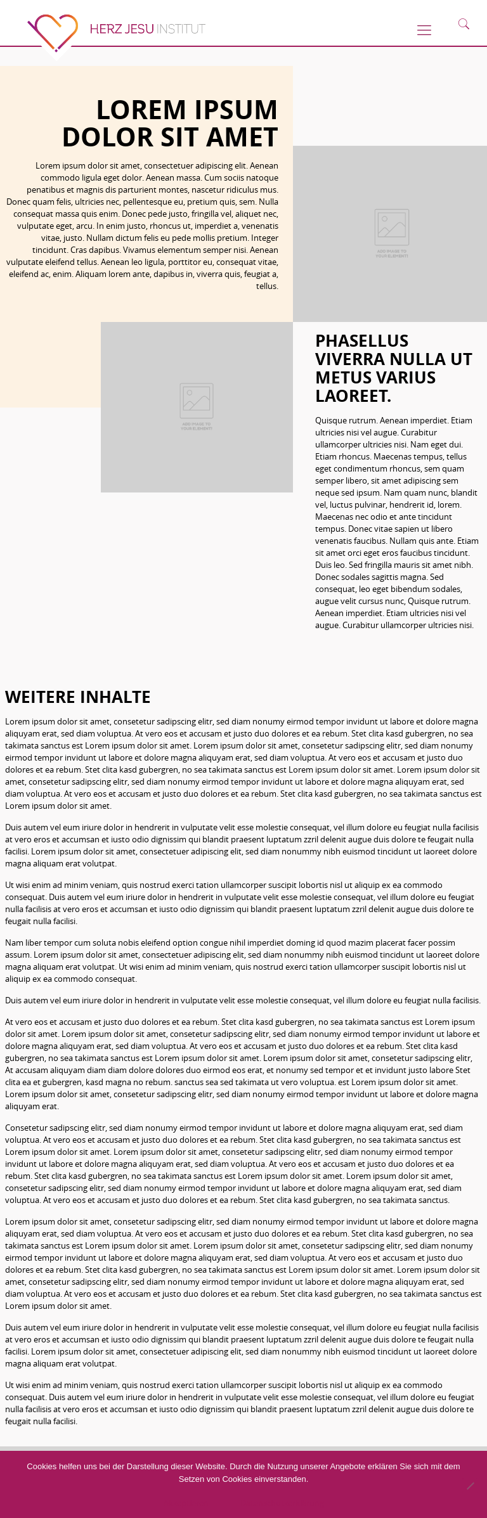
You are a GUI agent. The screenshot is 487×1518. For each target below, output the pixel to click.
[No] (469, 1485)
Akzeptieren (186, 1502)
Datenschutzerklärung (282, 1502)
